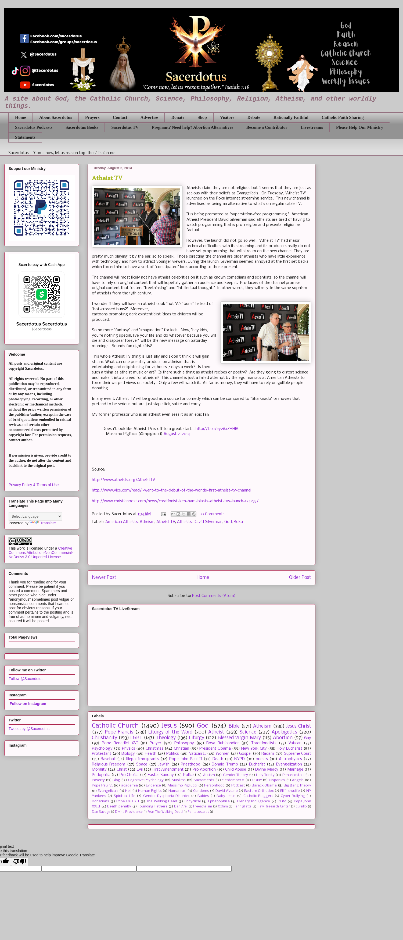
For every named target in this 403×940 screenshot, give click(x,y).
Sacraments (203, 780)
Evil (140, 769)
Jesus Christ (298, 726)
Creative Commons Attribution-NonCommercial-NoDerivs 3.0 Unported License (41, 552)
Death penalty (119, 806)
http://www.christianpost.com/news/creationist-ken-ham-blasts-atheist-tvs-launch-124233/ (175, 501)
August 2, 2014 (177, 434)
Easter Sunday (161, 775)
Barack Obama (264, 786)
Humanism (177, 791)
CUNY (257, 780)
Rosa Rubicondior (222, 743)
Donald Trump (225, 764)
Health (150, 754)
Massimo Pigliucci (182, 786)
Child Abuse (235, 769)
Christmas (154, 748)
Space (141, 764)
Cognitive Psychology (146, 780)
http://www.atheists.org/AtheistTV (123, 480)
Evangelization (289, 764)
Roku (238, 522)
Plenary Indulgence (253, 801)
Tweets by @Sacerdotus (29, 729)
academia (129, 786)
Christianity (104, 737)
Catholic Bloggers (258, 796)
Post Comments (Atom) (214, 596)
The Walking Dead (161, 801)
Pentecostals (293, 775)
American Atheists (121, 522)
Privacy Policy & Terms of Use (34, 485)
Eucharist (257, 764)
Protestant (101, 754)
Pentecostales (198, 812)
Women (222, 754)
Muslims (179, 780)
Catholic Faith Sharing (343, 117)
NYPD (239, 759)
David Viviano (226, 791)
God (228, 522)
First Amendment (168, 769)
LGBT (136, 737)
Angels (298, 780)
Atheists (184, 522)
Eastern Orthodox (259, 791)
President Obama (215, 748)
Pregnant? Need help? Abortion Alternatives (192, 127)
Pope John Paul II (185, 759)
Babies (203, 796)
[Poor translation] (19, 861)
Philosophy (184, 743)
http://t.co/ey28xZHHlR (217, 429)
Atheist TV (165, 522)
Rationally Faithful (291, 117)
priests (262, 759)
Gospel (245, 754)
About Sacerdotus (55, 117)
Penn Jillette (242, 806)
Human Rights (150, 791)
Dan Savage (101, 812)
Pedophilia (101, 775)
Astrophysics (290, 759)
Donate (177, 117)
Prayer (155, 743)
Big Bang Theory (297, 786)
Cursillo (301, 806)
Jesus (169, 725)
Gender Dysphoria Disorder (166, 796)
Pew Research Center (273, 806)
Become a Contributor (266, 127)
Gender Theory (235, 775)
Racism (267, 754)
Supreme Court (297, 754)
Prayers (92, 117)
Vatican (295, 743)
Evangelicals (108, 791)
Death (218, 759)
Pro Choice (129, 775)
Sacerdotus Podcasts (33, 127)
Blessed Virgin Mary (239, 737)
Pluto (282, 801)
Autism (209, 775)
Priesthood (190, 764)
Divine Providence (129, 812)
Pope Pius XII (127, 801)
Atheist (216, 732)
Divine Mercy (266, 769)
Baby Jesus (226, 796)
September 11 (233, 780)
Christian (181, 748)
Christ (122, 769)
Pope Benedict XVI (120, 743)
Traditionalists (263, 743)
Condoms (201, 791)
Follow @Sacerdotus (26, 678)
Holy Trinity (265, 775)
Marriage (295, 769)
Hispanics (277, 780)
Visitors (227, 117)
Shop (202, 117)
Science (248, 732)
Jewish (164, 764)
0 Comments (213, 514)
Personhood (214, 786)
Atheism (147, 522)
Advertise (149, 117)
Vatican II (197, 754)
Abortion (283, 737)
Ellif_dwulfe (290, 791)
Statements (25, 137)
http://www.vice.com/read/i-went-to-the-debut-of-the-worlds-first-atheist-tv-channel (171, 490)
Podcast (238, 786)
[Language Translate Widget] (35, 516)
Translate (43, 523)
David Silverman (208, 522)
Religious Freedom (108, 764)
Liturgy (196, 737)
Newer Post (104, 577)
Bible (234, 726)
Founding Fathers (152, 806)
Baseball (108, 759)
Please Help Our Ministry (359, 127)
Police (188, 775)
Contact (120, 117)
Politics (172, 754)
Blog (116, 780)
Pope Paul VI (102, 786)
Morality (99, 769)
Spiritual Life (124, 796)
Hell (128, 791)
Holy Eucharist (289, 748)
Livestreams (312, 127)
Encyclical (193, 801)
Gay (307, 738)
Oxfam (223, 806)
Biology (128, 754)
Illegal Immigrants (142, 759)
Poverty (98, 780)
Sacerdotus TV (125, 127)
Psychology (102, 748)
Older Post (300, 577)
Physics (128, 748)
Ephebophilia (219, 801)
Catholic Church (115, 725)
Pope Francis (119, 732)
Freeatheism (202, 806)
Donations (100, 801)
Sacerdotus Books (82, 127)
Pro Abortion (204, 769)
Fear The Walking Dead (165, 812)
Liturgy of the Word (170, 732)
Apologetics (284, 732)
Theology (166, 737)
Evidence (153, 786)
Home (20, 117)
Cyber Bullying (293, 796)
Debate (253, 117)
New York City (254, 748)
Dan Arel (181, 806)
